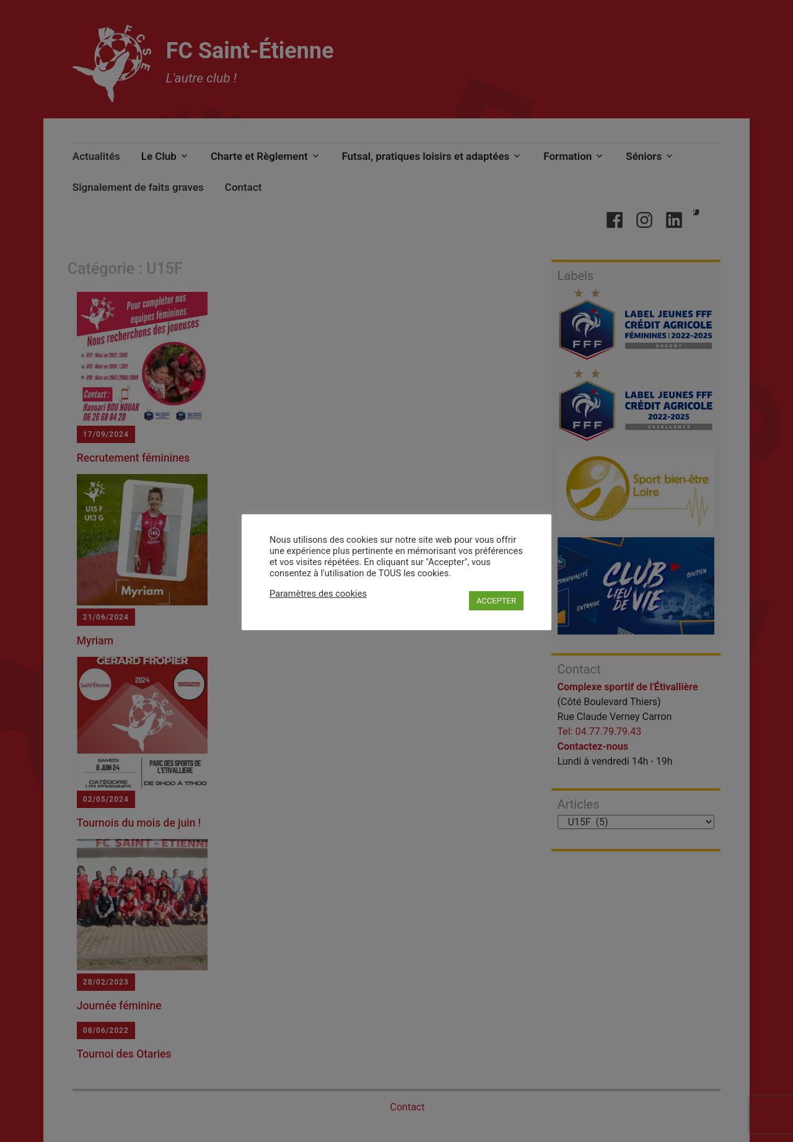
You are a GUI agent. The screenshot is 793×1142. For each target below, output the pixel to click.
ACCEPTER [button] (496, 600)
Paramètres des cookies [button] (318, 593)
